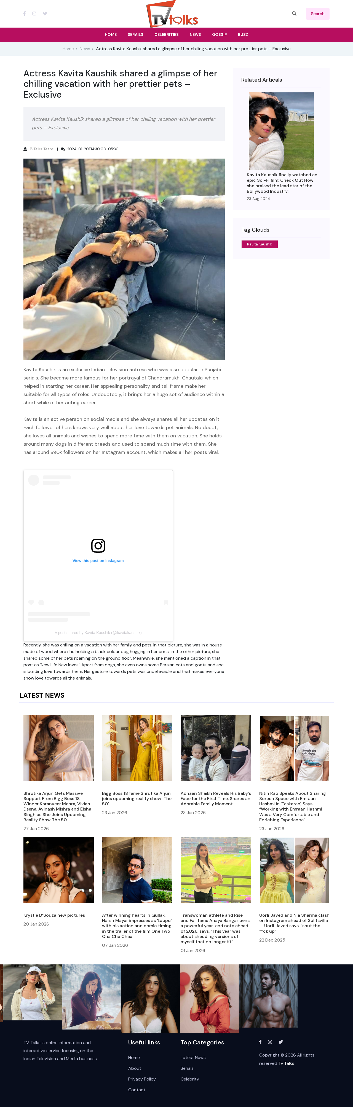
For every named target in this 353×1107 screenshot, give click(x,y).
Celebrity (190, 1079)
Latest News (193, 1057)
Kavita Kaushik (259, 244)
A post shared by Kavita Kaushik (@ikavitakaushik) (98, 632)
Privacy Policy (142, 1079)
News (85, 49)
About (134, 1068)
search (318, 14)
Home (68, 49)
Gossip (219, 34)
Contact (136, 1090)
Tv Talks (286, 1063)
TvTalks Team (41, 148)
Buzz (243, 34)
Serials (187, 1068)
